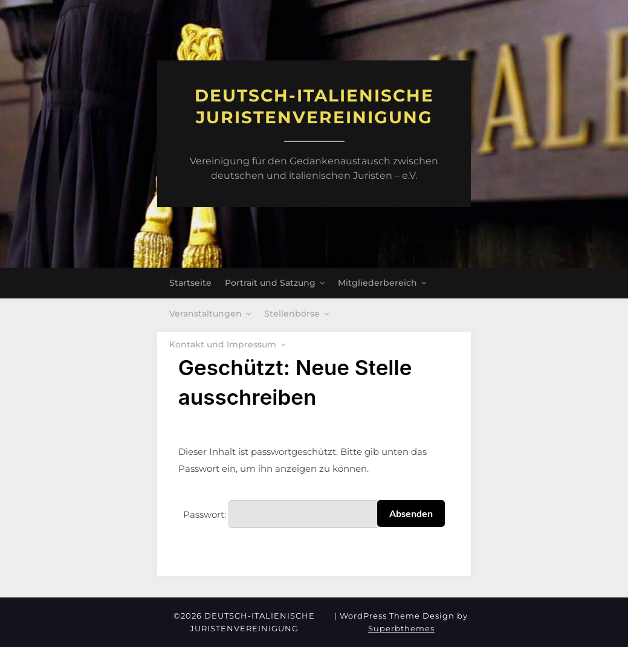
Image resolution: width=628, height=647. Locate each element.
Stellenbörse (292, 313)
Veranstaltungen (205, 313)
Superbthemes (401, 628)
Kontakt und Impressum (222, 344)
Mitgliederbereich (377, 282)
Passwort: (281, 514)
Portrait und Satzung (270, 282)
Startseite (190, 282)
